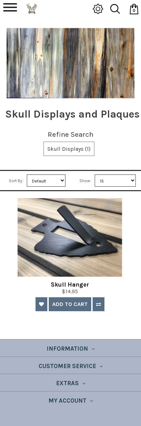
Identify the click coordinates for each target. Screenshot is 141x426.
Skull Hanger (70, 289)
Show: (85, 180)
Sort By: (16, 180)
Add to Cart (70, 304)
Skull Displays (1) (69, 148)
